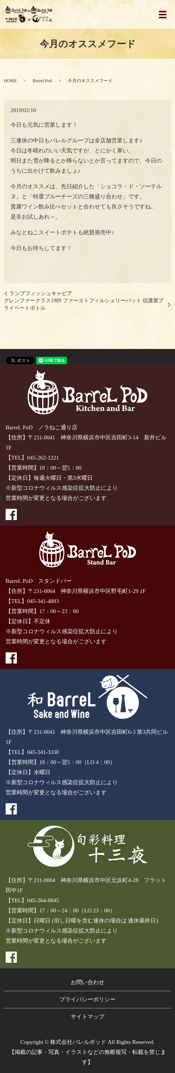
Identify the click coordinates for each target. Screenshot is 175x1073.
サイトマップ (87, 1017)
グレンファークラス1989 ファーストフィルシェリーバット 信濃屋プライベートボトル (83, 304)
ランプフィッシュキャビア (40, 293)
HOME (10, 80)
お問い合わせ (87, 982)
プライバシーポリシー (87, 999)
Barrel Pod (42, 80)
